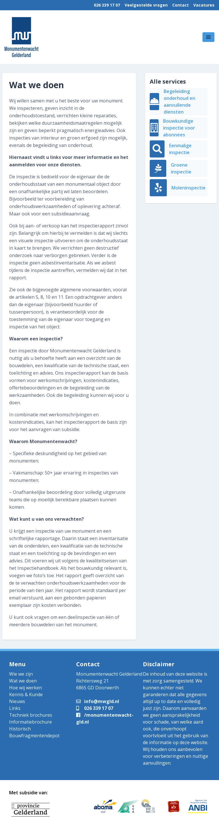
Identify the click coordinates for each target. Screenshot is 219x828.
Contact (180, 5)
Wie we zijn (21, 674)
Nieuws (17, 701)
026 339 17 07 (107, 5)
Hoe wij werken (25, 687)
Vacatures (203, 5)
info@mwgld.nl (97, 701)
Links (15, 708)
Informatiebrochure (30, 722)
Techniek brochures (30, 715)
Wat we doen (23, 681)
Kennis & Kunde (26, 694)
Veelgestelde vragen (146, 5)
